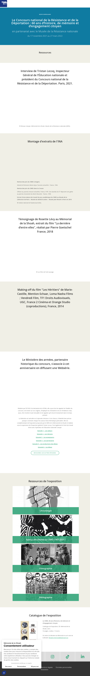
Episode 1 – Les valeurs (44, 431)
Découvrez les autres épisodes (45, 453)
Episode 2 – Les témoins (45, 434)
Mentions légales (47, 667)
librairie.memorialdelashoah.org (58, 638)
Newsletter (44, 670)
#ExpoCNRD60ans (45, 14)
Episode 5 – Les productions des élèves (45, 444)
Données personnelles (64, 667)
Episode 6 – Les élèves (45, 447)
